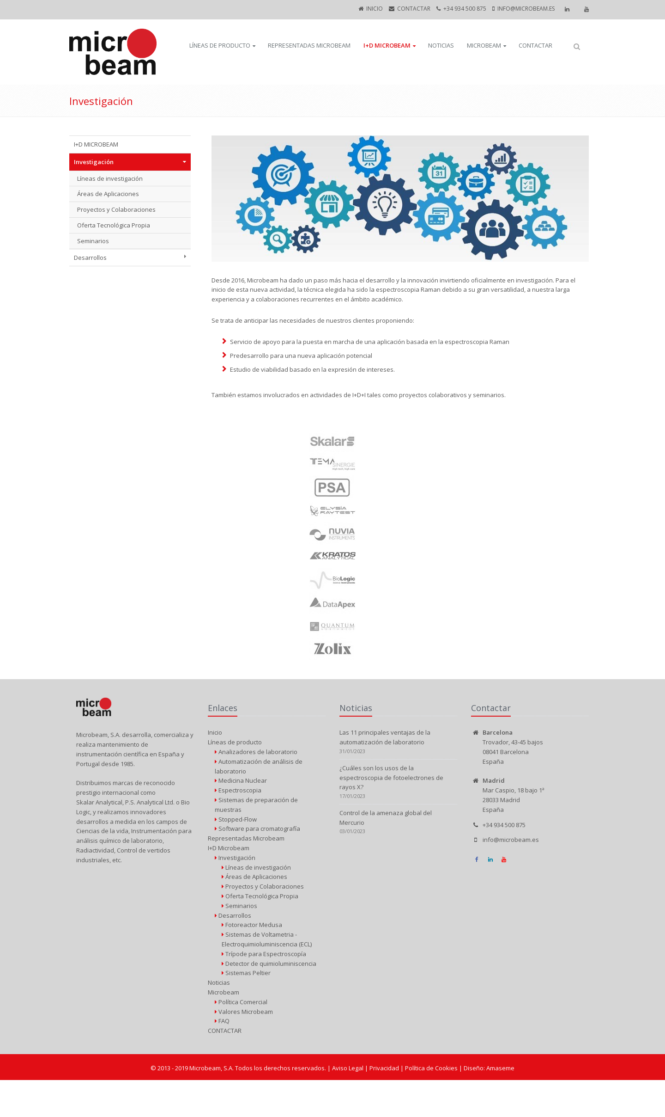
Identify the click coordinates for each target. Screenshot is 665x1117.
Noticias (441, 45)
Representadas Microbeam (309, 45)
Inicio (374, 8)
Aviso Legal (348, 1068)
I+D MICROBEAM (96, 144)
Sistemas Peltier (246, 973)
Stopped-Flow (236, 819)
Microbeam (484, 45)
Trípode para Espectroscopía (264, 954)
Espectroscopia (238, 790)
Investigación (94, 162)
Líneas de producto (219, 45)
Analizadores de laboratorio (256, 752)
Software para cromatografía (257, 828)
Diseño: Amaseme (489, 1068)
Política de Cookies (432, 1068)
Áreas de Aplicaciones (108, 194)
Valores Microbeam (244, 1011)
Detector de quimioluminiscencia (269, 963)
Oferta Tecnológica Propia (113, 225)
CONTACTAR (413, 8)
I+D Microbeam (387, 45)
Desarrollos (90, 257)
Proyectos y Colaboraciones (116, 209)
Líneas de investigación (110, 178)
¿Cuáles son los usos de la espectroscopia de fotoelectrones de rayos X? (391, 778)
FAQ (222, 1021)
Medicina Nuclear (241, 780)
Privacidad (384, 1068)
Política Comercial (241, 1002)
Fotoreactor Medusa (252, 925)
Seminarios (93, 241)
